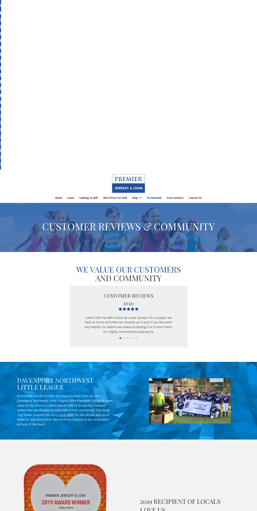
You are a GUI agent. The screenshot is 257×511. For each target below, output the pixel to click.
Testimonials (124, 488)
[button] (229, 453)
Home (27, 488)
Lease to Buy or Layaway (128, 493)
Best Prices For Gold (86, 488)
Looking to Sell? (57, 488)
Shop (107, 488)
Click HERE (66, 257)
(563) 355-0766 (108, 457)
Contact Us (177, 488)
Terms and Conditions (204, 488)
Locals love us (177, 367)
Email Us (238, 445)
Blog (140, 488)
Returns (229, 488)
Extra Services (156, 488)
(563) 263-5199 (177, 457)
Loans (38, 488)
